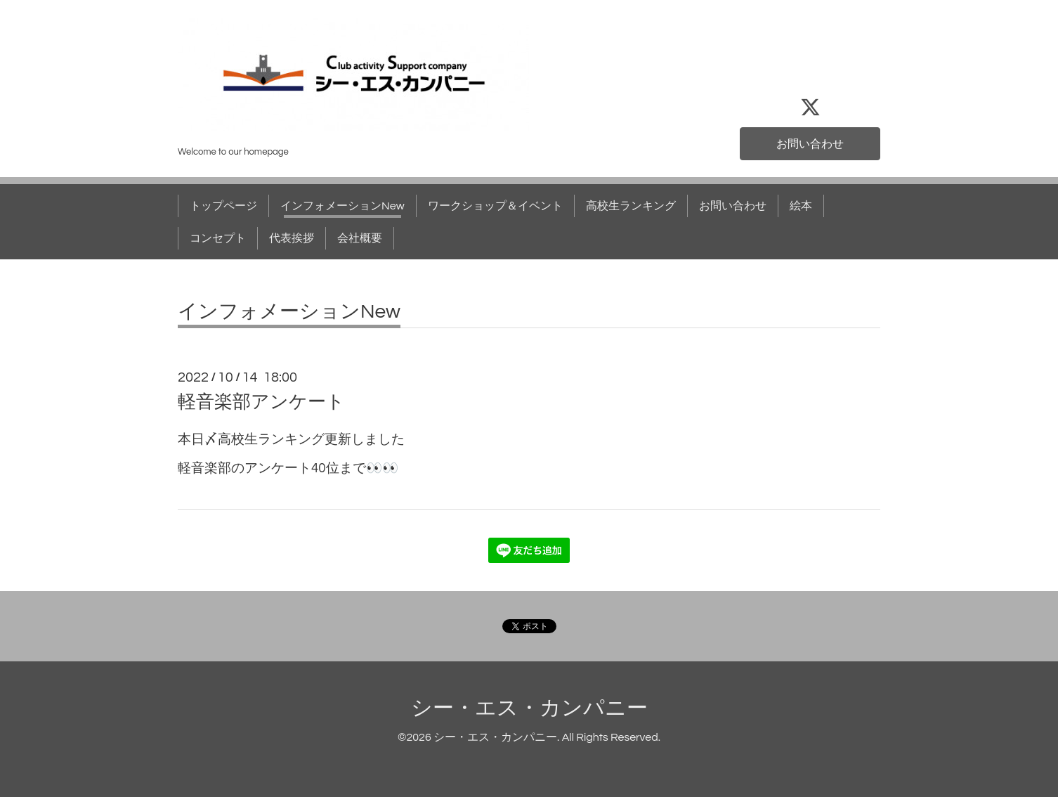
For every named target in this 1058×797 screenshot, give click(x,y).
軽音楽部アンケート (261, 402)
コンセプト (218, 238)
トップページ (223, 206)
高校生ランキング (631, 206)
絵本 (801, 206)
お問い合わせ (810, 144)
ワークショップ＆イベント (495, 206)
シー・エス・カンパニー (529, 708)
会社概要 (359, 238)
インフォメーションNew (342, 206)
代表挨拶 (291, 238)
